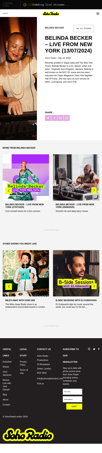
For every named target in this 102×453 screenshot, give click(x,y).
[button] (94, 190)
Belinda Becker (54, 28)
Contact (6, 405)
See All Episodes (83, 28)
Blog (5, 394)
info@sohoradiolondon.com (50, 378)
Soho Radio (51, 58)
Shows (6, 367)
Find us (40, 383)
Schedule (7, 362)
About (5, 400)
